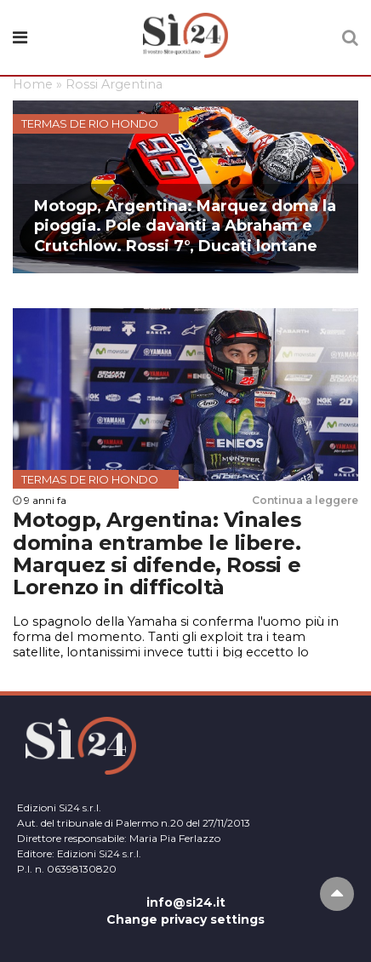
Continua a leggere (305, 500)
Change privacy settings (185, 919)
